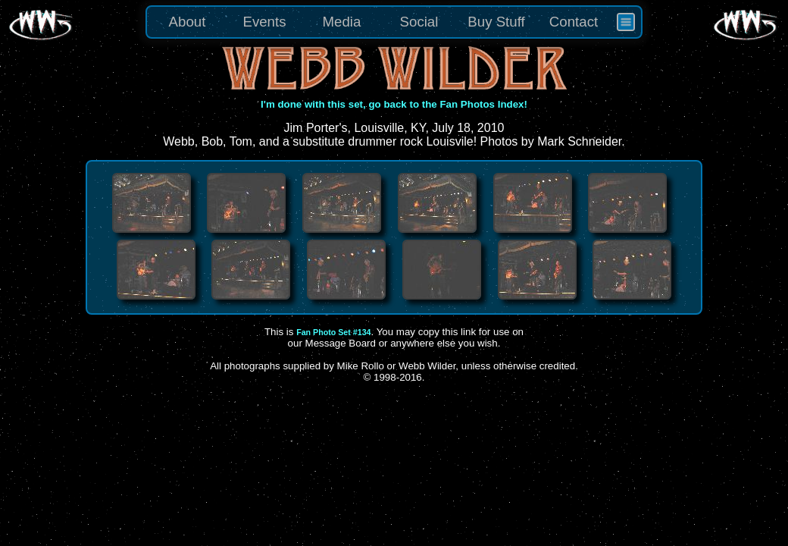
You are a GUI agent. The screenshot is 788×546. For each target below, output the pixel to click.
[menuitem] (626, 22)
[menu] (394, 22)
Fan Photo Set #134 (333, 332)
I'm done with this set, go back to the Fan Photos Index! (394, 104)
